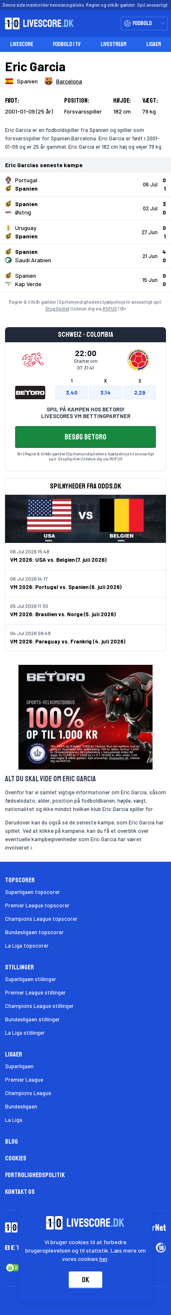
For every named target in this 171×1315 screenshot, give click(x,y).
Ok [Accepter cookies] (85, 1279)
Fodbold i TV (66, 44)
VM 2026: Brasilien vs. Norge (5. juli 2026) (63, 614)
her (104, 1258)
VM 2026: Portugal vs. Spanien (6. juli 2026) (66, 587)
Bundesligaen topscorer (34, 932)
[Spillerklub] (63, 81)
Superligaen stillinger (30, 979)
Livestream (114, 44)
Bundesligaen (21, 1106)
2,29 (139, 392)
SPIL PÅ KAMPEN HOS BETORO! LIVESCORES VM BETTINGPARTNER (85, 412)
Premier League (24, 1079)
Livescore (21, 44)
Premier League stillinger (35, 992)
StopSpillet (57, 308)
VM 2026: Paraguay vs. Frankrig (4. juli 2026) (67, 641)
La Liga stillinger (25, 1032)
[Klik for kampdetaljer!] (85, 184)
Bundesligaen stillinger (32, 1019)
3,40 (72, 392)
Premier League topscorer (37, 905)
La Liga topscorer (27, 945)
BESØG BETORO (85, 437)
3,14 (105, 392)
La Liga (13, 1119)
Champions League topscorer (41, 918)
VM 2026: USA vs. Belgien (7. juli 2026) (58, 559)
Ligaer (153, 44)
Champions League (28, 1093)
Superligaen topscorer (32, 892)
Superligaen (19, 1066)
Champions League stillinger (39, 1005)
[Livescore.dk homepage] (37, 23)
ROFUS (110, 308)
